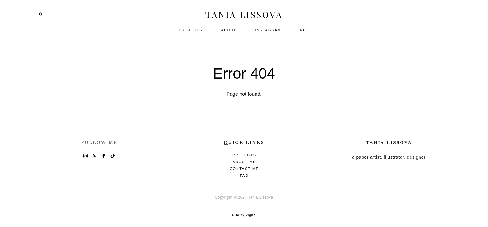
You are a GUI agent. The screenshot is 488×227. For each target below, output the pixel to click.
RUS (304, 32)
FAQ (244, 173)
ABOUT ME (244, 159)
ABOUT (229, 32)
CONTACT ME (244, 166)
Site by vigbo (244, 212)
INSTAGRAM (268, 32)
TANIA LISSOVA (244, 16)
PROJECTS (190, 32)
